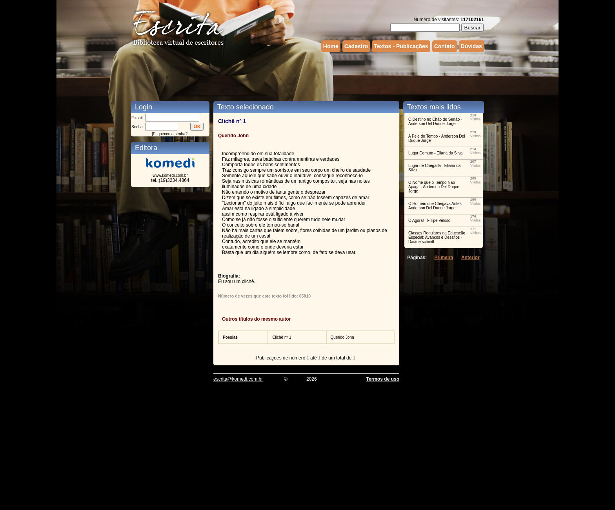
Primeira (443, 257)
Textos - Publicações (401, 46)
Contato (444, 46)
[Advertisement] (307, 75)
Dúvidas (471, 46)
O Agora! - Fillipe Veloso (429, 220)
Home (330, 46)
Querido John (342, 337)
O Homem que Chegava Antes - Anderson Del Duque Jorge (436, 205)
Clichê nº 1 (281, 337)
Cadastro (356, 46)
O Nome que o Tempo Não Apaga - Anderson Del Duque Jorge (433, 186)
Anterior (470, 257)
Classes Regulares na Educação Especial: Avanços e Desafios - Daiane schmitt (436, 237)
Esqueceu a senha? (170, 134)
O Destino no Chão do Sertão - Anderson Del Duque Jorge (435, 121)
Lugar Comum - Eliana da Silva (435, 153)
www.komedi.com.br (170, 175)
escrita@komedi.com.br (238, 379)
